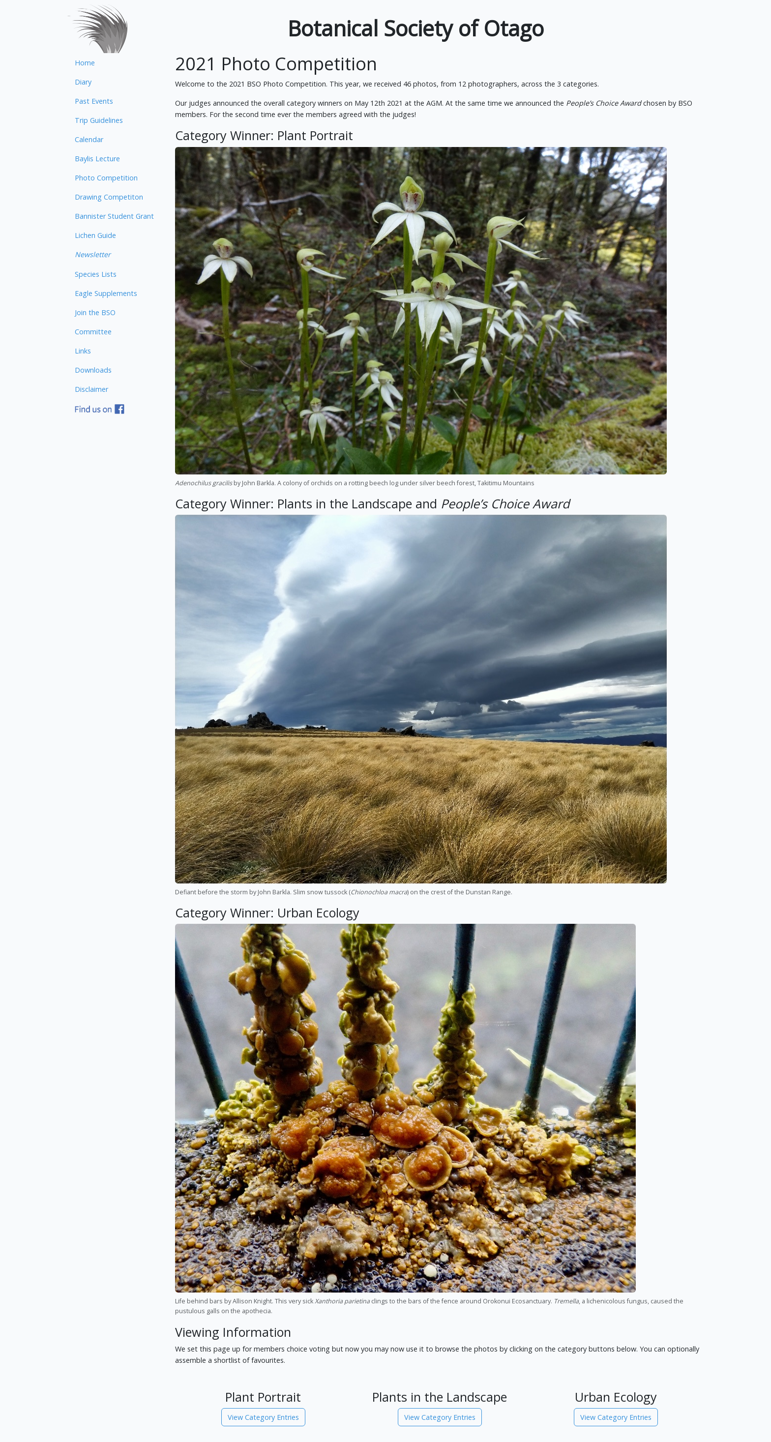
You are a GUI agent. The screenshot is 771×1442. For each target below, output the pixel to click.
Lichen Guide (95, 235)
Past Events (94, 101)
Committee (93, 331)
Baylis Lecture (97, 158)
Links (83, 350)
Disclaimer (91, 389)
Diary (83, 82)
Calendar (89, 139)
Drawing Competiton (109, 197)
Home (85, 62)
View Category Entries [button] (263, 1417)
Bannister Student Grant (114, 216)
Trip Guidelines (99, 120)
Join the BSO (95, 312)
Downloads (93, 370)
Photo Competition (106, 177)
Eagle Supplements (106, 293)
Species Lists (96, 274)
